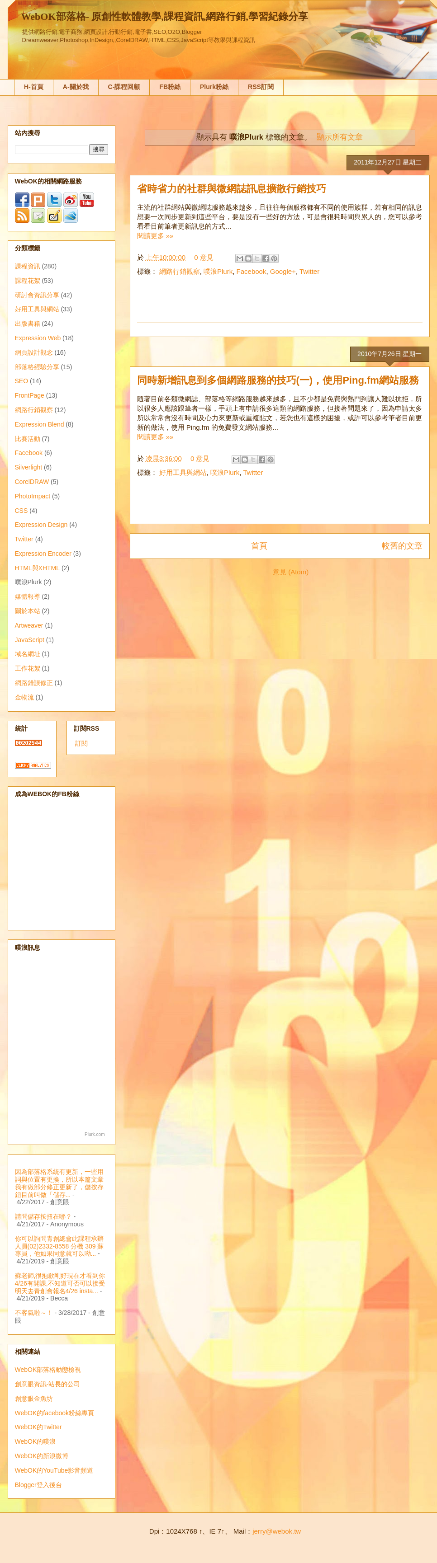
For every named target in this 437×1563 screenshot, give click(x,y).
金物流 (24, 697)
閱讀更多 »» (155, 235)
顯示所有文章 (340, 137)
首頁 (259, 545)
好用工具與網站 (183, 472)
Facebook (251, 271)
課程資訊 (27, 266)
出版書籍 (27, 323)
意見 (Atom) (291, 572)
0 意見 (204, 257)
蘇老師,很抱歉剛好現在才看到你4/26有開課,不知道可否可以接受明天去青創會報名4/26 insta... (60, 1283)
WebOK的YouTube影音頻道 (54, 1470)
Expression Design (41, 524)
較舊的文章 (402, 545)
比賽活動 (27, 438)
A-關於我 (76, 86)
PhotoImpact (33, 496)
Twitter (309, 271)
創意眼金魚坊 (34, 1398)
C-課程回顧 (124, 86)
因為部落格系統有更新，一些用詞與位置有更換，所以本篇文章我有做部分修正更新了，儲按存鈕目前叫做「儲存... (59, 1183)
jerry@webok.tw (276, 1531)
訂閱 (81, 743)
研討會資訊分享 (37, 295)
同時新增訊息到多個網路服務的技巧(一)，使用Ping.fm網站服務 (278, 380)
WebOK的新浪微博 (42, 1456)
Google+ (283, 271)
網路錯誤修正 (34, 682)
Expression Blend (39, 424)
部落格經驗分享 (37, 367)
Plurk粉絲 (214, 86)
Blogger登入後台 (38, 1484)
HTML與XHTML (37, 568)
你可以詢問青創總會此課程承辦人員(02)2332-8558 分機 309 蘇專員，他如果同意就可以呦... (59, 1246)
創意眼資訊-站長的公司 (48, 1384)
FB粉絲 (169, 86)
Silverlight (29, 467)
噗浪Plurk (218, 271)
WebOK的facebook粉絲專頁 (55, 1413)
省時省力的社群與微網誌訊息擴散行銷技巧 (231, 188)
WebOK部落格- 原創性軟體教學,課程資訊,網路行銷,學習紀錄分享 (164, 16)
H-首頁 (33, 86)
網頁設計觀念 (34, 352)
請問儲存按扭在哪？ (43, 1216)
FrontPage (29, 395)
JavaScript (29, 639)
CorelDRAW (32, 481)
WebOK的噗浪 (35, 1441)
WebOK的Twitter (38, 1427)
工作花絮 (27, 668)
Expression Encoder (43, 553)
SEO (21, 381)
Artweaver (29, 625)
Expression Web (38, 338)
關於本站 (27, 611)
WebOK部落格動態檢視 (48, 1369)
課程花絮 (27, 280)
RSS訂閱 (261, 86)
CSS (21, 510)
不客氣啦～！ (34, 1312)
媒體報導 (27, 596)
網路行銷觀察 (179, 271)
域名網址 (27, 653)
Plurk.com (94, 1134)
